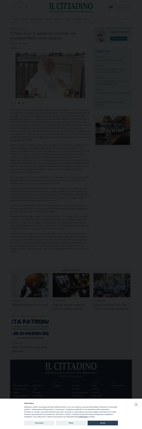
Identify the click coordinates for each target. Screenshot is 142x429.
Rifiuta (71, 423)
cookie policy (83, 417)
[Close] (136, 404)
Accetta (102, 423)
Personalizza (39, 423)
